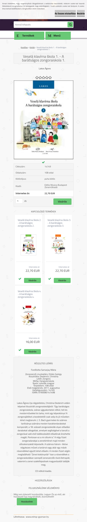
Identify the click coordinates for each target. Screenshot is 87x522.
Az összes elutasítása (65, 13)
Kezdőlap (24, 47)
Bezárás (81, 13)
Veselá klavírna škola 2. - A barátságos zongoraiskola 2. (29, 223)
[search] (70, 24)
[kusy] (19, 200)
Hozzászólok (27, 501)
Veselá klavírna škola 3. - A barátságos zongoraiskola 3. (59, 223)
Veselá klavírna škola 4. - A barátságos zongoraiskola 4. (29, 294)
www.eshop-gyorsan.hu (37, 516)
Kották (32, 47)
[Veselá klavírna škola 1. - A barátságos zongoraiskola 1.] (43, 81)
